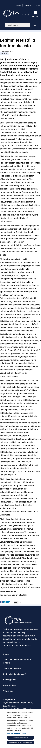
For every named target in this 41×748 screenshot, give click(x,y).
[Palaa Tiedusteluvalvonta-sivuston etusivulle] (17, 13)
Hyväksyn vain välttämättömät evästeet (20, 742)
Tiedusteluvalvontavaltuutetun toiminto (17, 661)
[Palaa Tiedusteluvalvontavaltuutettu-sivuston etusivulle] (15, 620)
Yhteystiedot (8, 690)
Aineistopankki (10, 679)
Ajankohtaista (9, 685)
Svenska (27, 5)
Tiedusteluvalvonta (12, 668)
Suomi (18, 5)
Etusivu (6, 653)
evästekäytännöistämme (16, 733)
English (37, 5)
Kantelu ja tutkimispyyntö (14, 674)
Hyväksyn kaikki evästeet (20, 737)
